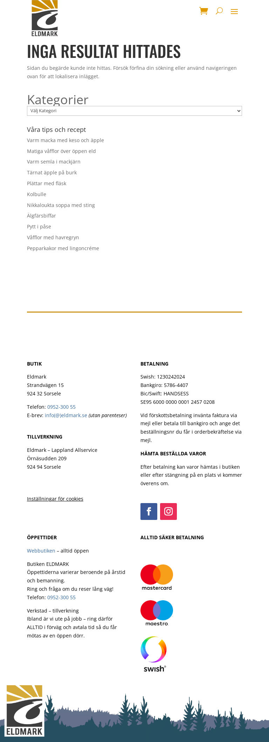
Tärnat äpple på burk (52, 172)
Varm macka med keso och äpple (65, 140)
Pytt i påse (39, 226)
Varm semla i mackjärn (54, 161)
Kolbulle (36, 194)
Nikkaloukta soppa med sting (61, 205)
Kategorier (58, 99)
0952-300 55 (61, 406)
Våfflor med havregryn (53, 237)
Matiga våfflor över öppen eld (61, 151)
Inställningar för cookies (55, 498)
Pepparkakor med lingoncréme (63, 248)
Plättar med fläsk (46, 183)
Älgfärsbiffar (41, 215)
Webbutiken (41, 550)
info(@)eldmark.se (66, 415)
